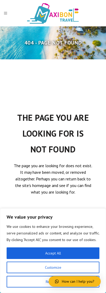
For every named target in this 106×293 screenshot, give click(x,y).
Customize (53, 267)
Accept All (53, 253)
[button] (75, 281)
